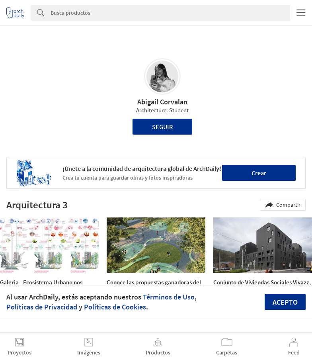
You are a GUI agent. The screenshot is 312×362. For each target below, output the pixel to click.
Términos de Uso (169, 296)
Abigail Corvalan (162, 101)
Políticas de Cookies (115, 306)
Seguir (162, 127)
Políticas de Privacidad (41, 306)
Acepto (285, 302)
